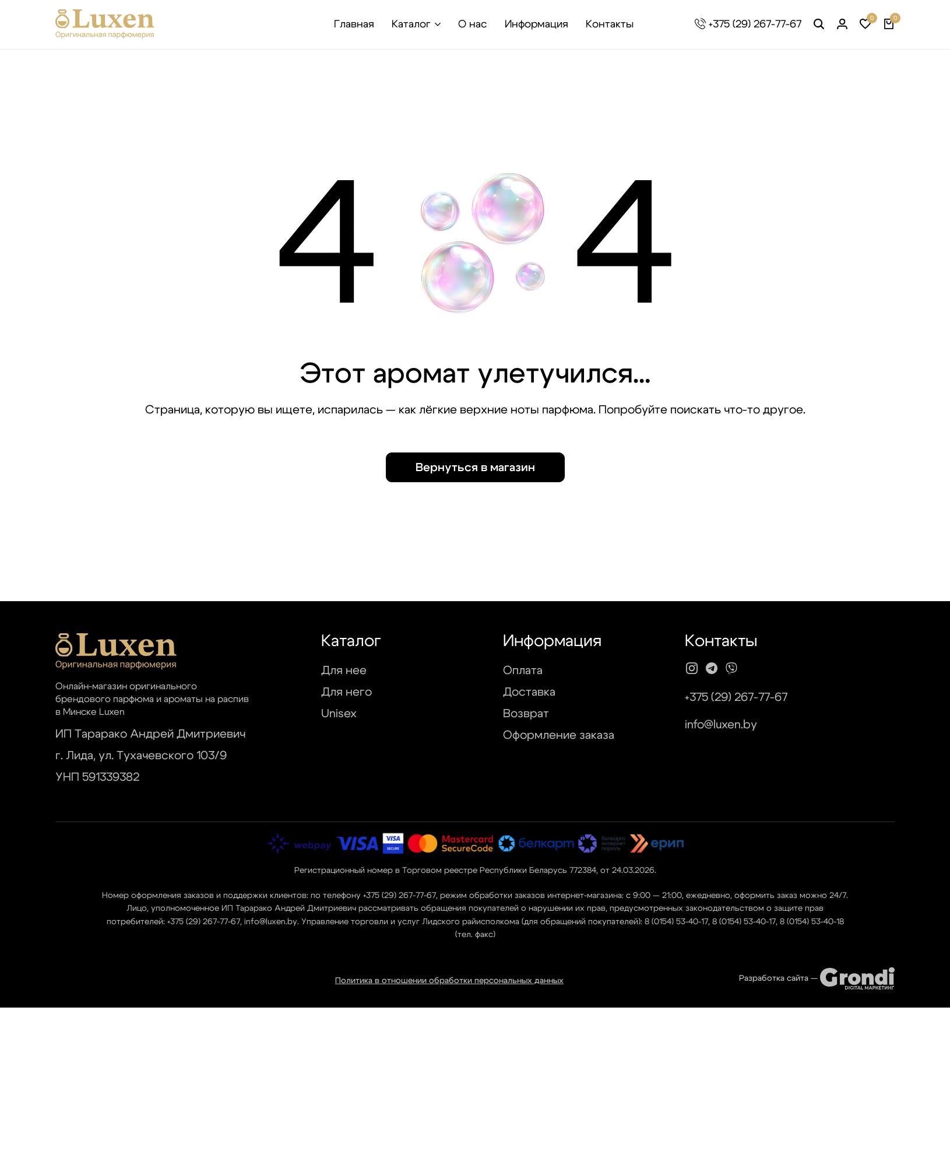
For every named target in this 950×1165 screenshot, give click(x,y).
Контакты (610, 24)
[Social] (692, 668)
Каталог (411, 24)
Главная (354, 24)
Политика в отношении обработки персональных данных (449, 981)
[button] (865, 24)
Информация (536, 24)
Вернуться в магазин (475, 467)
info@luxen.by (721, 725)
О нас (472, 24)
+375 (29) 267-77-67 (755, 24)
